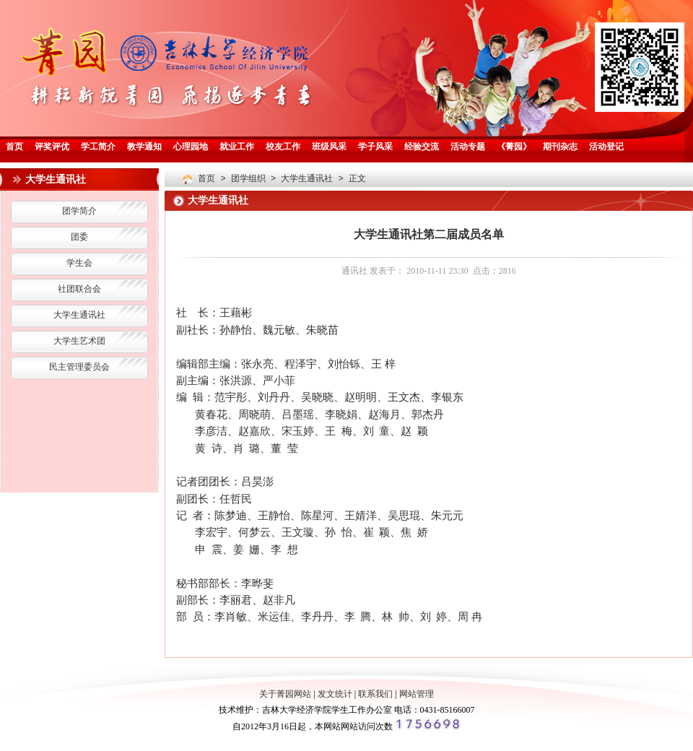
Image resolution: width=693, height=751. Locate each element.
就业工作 (236, 147)
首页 (14, 147)
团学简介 (79, 212)
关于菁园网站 (285, 694)
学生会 (79, 264)
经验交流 (421, 147)
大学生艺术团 (79, 342)
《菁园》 (514, 147)
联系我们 (375, 694)
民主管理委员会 (79, 368)
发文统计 (335, 694)
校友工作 (283, 147)
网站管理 (416, 694)
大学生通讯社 (79, 316)
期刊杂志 (560, 147)
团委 (79, 238)
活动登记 (606, 147)
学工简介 (98, 147)
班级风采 (329, 147)
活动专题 (467, 147)
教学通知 (144, 147)
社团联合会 (79, 290)
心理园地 (190, 147)
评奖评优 (52, 147)
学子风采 (375, 147)
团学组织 (248, 179)
